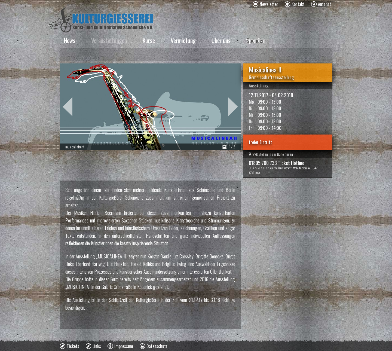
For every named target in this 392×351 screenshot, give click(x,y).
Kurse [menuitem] (149, 40)
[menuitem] (265, 4)
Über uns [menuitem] (221, 40)
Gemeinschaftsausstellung (271, 77)
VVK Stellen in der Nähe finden (271, 154)
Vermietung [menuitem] (183, 40)
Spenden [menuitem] (255, 40)
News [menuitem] (69, 40)
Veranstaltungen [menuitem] (109, 40)
